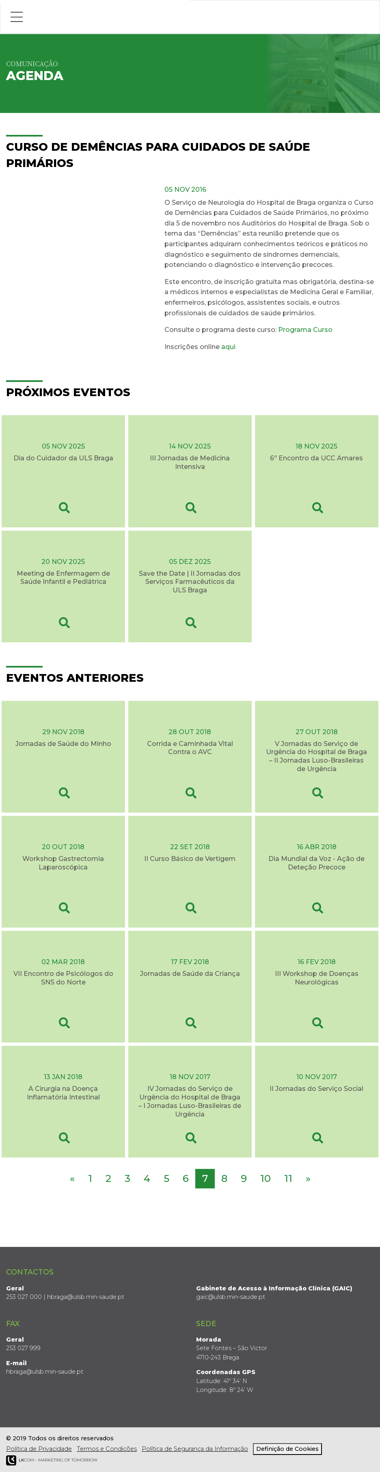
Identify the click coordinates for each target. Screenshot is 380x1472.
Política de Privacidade (39, 1448)
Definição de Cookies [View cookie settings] (287, 1448)
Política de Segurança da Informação (195, 1448)
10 (265, 1178)
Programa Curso (305, 330)
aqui (229, 347)
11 (288, 1178)
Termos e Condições (107, 1448)
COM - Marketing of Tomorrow (51, 1460)
